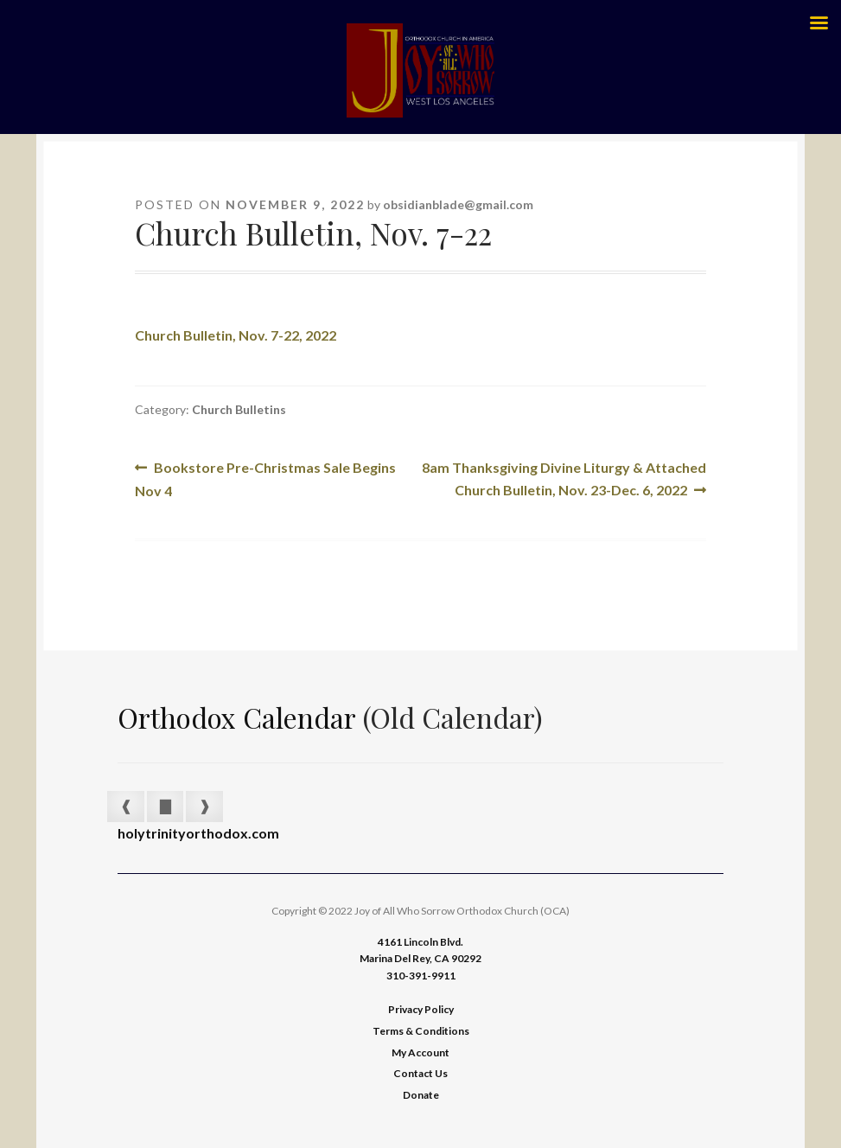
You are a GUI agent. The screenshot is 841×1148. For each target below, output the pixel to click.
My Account (420, 1052)
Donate (421, 1094)
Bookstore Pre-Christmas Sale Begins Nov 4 (266, 477)
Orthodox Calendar (237, 717)
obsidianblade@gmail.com (458, 204)
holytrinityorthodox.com (198, 833)
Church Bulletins (239, 409)
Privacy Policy (421, 1009)
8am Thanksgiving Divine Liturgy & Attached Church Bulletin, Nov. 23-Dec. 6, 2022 (563, 477)
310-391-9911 (421, 975)
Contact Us (420, 1073)
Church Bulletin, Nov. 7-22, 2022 (235, 335)
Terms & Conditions (421, 1030)
